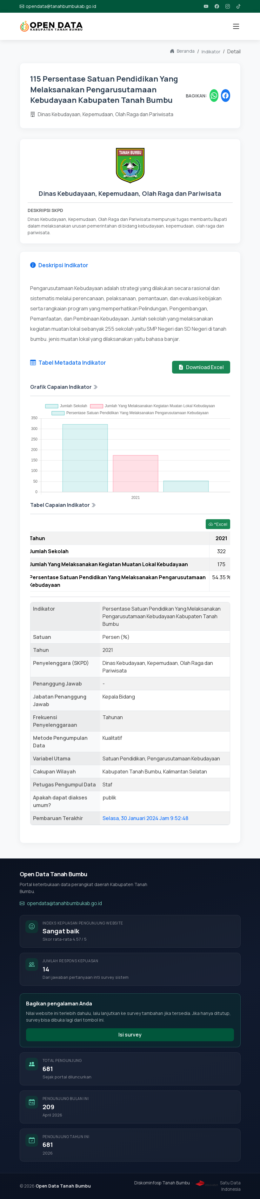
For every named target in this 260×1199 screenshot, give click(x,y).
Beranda (182, 51)
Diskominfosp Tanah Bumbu (162, 1183)
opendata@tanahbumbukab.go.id (61, 903)
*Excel (218, 524)
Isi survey (130, 1034)
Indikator (211, 52)
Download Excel (201, 367)
